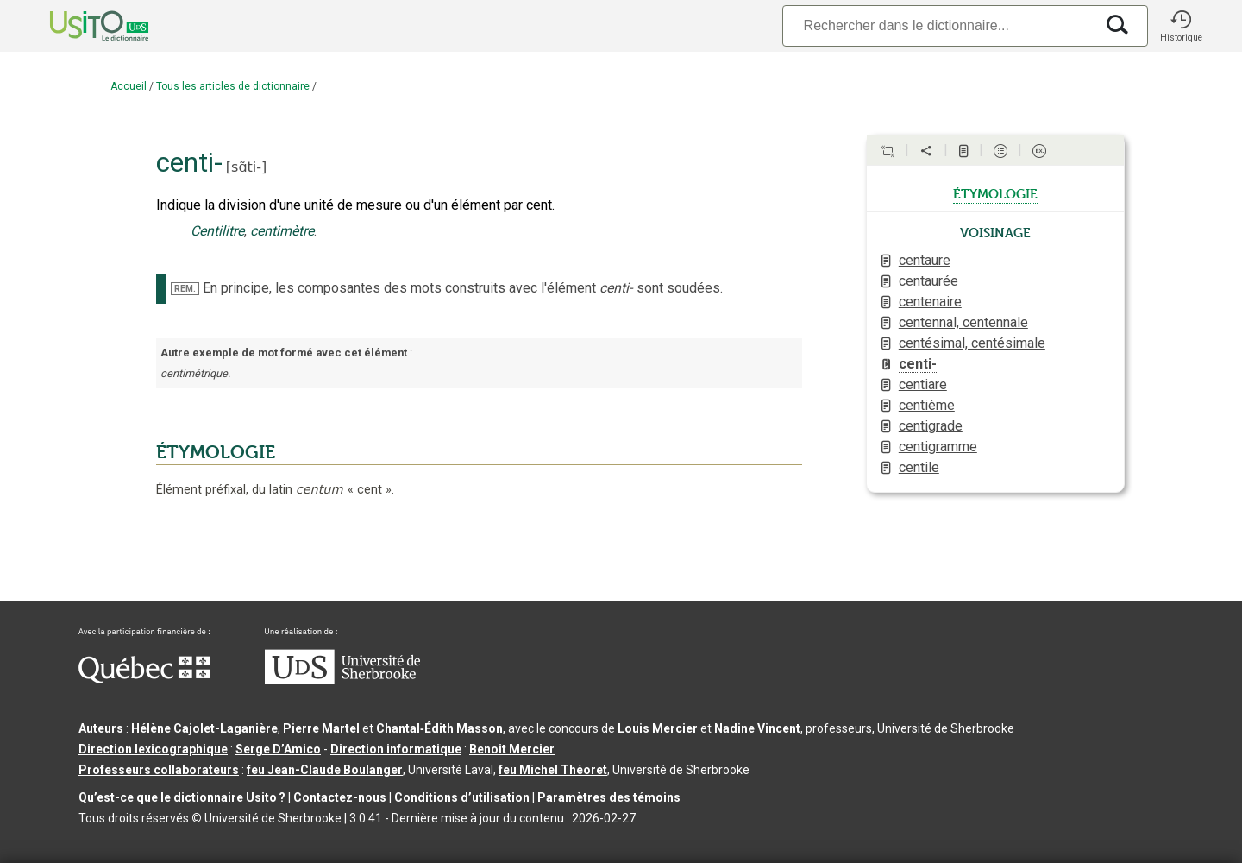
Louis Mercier (658, 728)
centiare (923, 384)
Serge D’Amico (278, 749)
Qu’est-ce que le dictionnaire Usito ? (181, 797)
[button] (1181, 26)
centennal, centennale (963, 322)
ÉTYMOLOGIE (215, 452)
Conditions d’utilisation (462, 797)
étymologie (995, 192)
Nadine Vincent (757, 728)
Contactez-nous (339, 797)
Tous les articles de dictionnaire (233, 86)
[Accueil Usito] (80, 26)
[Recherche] (938, 25)
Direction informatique (395, 749)
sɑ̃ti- (246, 167)
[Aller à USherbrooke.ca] (342, 680)
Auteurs (100, 728)
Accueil (128, 86)
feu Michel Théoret (553, 770)
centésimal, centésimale (972, 343)
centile (919, 467)
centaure (924, 260)
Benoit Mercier (512, 749)
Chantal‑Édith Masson (439, 728)
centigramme (938, 446)
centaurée (928, 281)
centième (927, 405)
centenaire (930, 301)
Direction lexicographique (153, 749)
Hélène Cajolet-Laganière (204, 728)
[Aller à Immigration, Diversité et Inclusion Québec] (144, 678)
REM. (185, 288)
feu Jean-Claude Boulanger (325, 770)
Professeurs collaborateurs (158, 770)
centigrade (931, 426)
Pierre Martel (321, 728)
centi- (918, 364)
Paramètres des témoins (609, 797)
